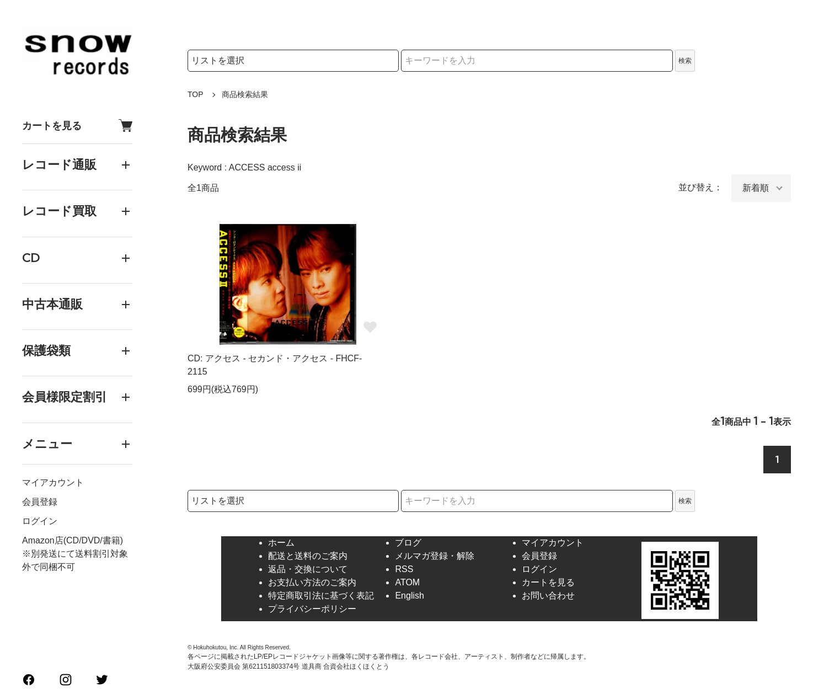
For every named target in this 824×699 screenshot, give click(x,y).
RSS (404, 569)
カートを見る (77, 125)
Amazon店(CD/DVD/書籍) (72, 540)
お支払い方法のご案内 (312, 582)
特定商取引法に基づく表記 (321, 595)
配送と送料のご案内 (307, 556)
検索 (685, 61)
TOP (196, 94)
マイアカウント (53, 482)
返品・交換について (307, 569)
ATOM (407, 582)
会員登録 (39, 501)
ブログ (408, 542)
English (409, 595)
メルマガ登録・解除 (434, 556)
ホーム (281, 542)
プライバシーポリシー (312, 608)
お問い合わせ (548, 595)
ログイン (39, 521)
